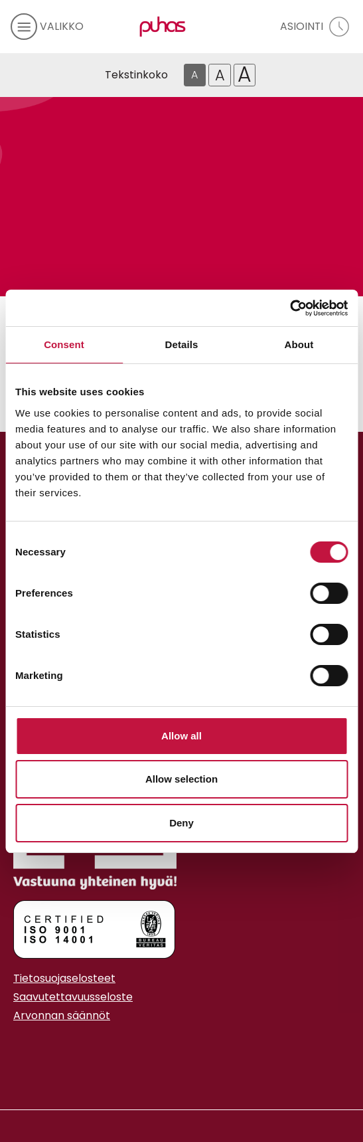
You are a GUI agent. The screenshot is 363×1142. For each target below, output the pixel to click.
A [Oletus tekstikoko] (194, 74)
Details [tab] (181, 344)
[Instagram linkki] (18, 1048)
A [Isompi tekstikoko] (220, 75)
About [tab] (299, 344)
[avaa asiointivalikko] (316, 26)
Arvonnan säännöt (61, 1015)
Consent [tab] (64, 344)
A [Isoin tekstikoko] (245, 75)
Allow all (181, 735)
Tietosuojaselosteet (64, 978)
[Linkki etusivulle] (159, 27)
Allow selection (181, 779)
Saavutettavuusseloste (73, 996)
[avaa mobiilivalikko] (47, 26)
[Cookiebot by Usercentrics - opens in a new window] (290, 308)
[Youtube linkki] (29, 1048)
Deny (181, 822)
